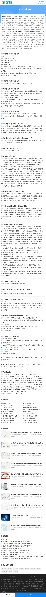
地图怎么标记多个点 (28, 403)
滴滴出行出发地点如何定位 (30, 416)
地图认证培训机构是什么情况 (9, 554)
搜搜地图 (36, 581)
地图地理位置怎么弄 (28, 411)
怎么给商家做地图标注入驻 (30, 422)
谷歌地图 (33, 568)
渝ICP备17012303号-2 (23, 590)
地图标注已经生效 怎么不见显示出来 (11, 548)
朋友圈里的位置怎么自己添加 (9, 409)
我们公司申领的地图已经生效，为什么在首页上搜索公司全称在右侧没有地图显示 (22, 556)
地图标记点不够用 (6, 403)
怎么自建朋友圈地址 (28, 405)
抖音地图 (16, 568)
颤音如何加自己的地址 (7, 413)
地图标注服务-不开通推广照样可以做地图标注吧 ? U (15, 552)
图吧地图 (4, 568)
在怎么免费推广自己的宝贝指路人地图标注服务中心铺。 (16, 558)
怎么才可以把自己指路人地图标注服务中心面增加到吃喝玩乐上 (18, 543)
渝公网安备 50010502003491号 (10, 592)
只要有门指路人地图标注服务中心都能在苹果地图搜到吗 (16, 546)
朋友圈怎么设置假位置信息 (30, 407)
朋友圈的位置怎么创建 (7, 405)
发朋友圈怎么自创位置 (7, 411)
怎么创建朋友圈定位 (6, 407)
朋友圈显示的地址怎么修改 (8, 420)
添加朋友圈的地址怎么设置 (8, 418)
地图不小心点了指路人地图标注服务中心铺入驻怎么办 (15, 541)
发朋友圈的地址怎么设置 (29, 420)
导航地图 (25, 581)
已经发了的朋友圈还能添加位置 (31, 409)
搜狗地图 (16, 571)
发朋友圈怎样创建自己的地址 (9, 416)
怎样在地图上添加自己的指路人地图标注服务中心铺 (15, 550)
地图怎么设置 (5, 539)
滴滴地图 (21, 568)
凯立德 (10, 571)
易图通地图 (4, 571)
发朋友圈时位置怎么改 (29, 418)
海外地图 (10, 568)
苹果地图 (27, 568)
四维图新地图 (14, 581)
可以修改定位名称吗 (28, 413)
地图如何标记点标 (6, 422)
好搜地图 (41, 581)
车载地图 (20, 581)
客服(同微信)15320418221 (41, 2)
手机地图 (31, 581)
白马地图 (39, 568)
